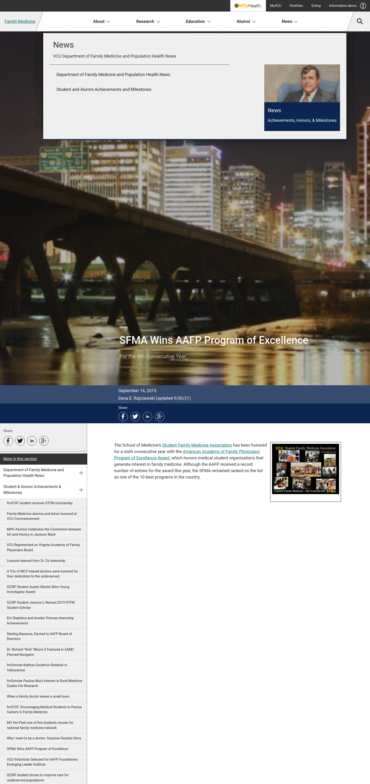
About (101, 21)
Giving (316, 6)
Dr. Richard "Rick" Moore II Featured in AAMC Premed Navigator (40, 652)
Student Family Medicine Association (197, 445)
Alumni (246, 21)
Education (198, 21)
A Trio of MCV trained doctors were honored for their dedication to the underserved (42, 574)
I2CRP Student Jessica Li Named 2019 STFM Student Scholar (41, 605)
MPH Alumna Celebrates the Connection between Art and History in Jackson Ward (44, 532)
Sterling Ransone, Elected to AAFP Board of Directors (39, 636)
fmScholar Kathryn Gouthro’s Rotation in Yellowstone (37, 667)
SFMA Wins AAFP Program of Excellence (37, 749)
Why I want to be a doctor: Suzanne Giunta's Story (44, 738)
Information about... (347, 6)
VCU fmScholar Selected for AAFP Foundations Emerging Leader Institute (42, 762)
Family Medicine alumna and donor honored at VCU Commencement (42, 516)
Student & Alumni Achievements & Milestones (32, 489)
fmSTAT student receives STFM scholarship (40, 503)
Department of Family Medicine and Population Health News (34, 473)
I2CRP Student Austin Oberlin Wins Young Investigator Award (38, 589)
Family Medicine (19, 21)
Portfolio (296, 6)
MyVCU (275, 6)
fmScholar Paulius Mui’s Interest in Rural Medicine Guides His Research (44, 683)
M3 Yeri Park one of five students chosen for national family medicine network (40, 725)
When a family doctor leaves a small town (38, 697)
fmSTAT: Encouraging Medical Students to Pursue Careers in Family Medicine (44, 709)
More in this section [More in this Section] (20, 459)
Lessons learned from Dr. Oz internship (36, 561)
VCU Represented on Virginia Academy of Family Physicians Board (43, 547)
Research (148, 21)
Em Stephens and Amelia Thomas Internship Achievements (40, 620)
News (290, 21)
